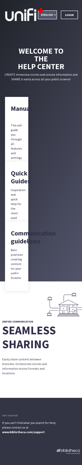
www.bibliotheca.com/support (23, 432)
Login (69, 15)
